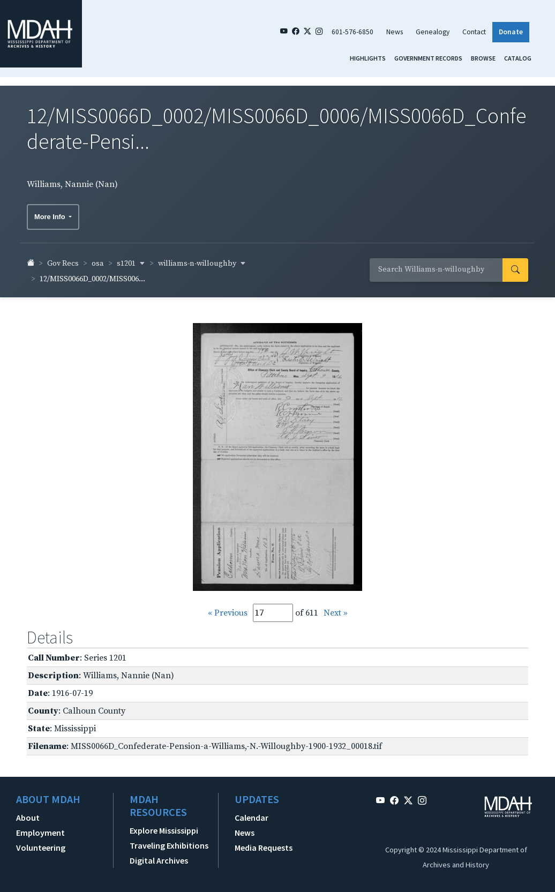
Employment (40, 828)
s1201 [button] (131, 259)
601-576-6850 (352, 31)
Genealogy (432, 31)
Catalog (517, 58)
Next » (336, 608)
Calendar (251, 813)
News (394, 31)
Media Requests (263, 843)
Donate (511, 31)
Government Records (428, 58)
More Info (50, 212)
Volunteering (40, 843)
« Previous (228, 608)
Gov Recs (63, 259)
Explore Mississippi (164, 826)
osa (98, 259)
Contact (474, 31)
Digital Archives (159, 856)
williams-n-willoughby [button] (202, 259)
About (28, 813)
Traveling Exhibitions (169, 841)
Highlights (368, 58)
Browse (483, 58)
